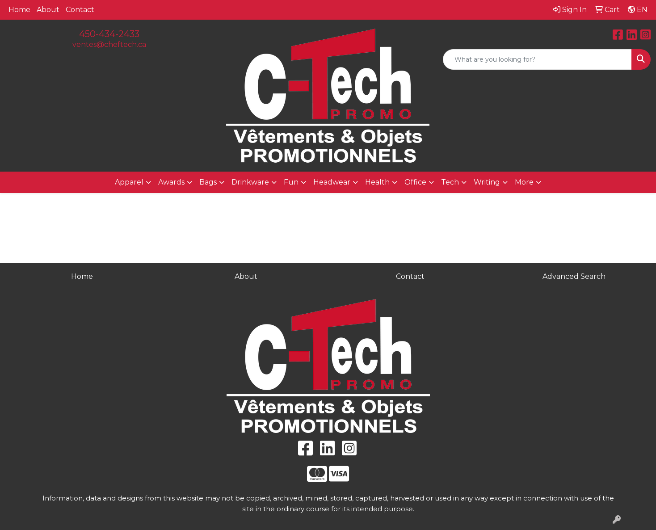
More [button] (524, 182)
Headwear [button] (331, 182)
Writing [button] (487, 182)
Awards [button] (171, 182)
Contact (80, 9)
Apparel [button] (129, 182)
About (48, 9)
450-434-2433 (109, 34)
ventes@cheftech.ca (109, 44)
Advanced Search (574, 276)
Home (19, 9)
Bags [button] (208, 182)
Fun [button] (291, 182)
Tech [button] (450, 182)
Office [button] (415, 182)
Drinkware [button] (250, 182)
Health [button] (377, 182)
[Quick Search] (537, 59)
